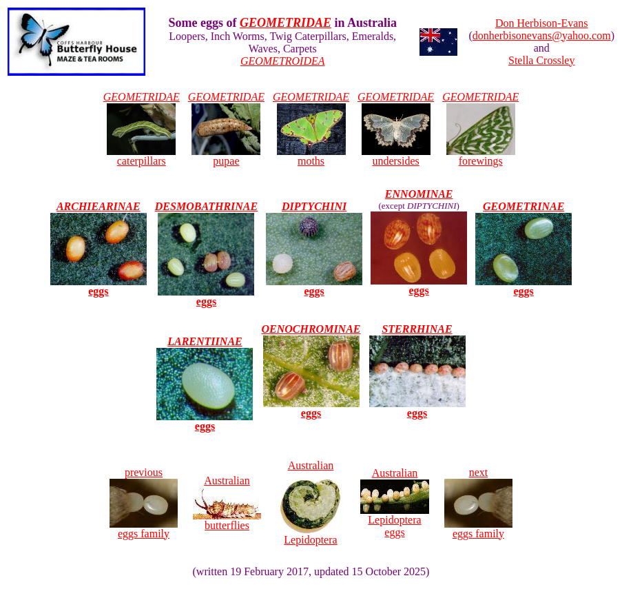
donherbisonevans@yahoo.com (542, 35)
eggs (419, 285)
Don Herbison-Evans (541, 23)
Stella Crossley (541, 60)
